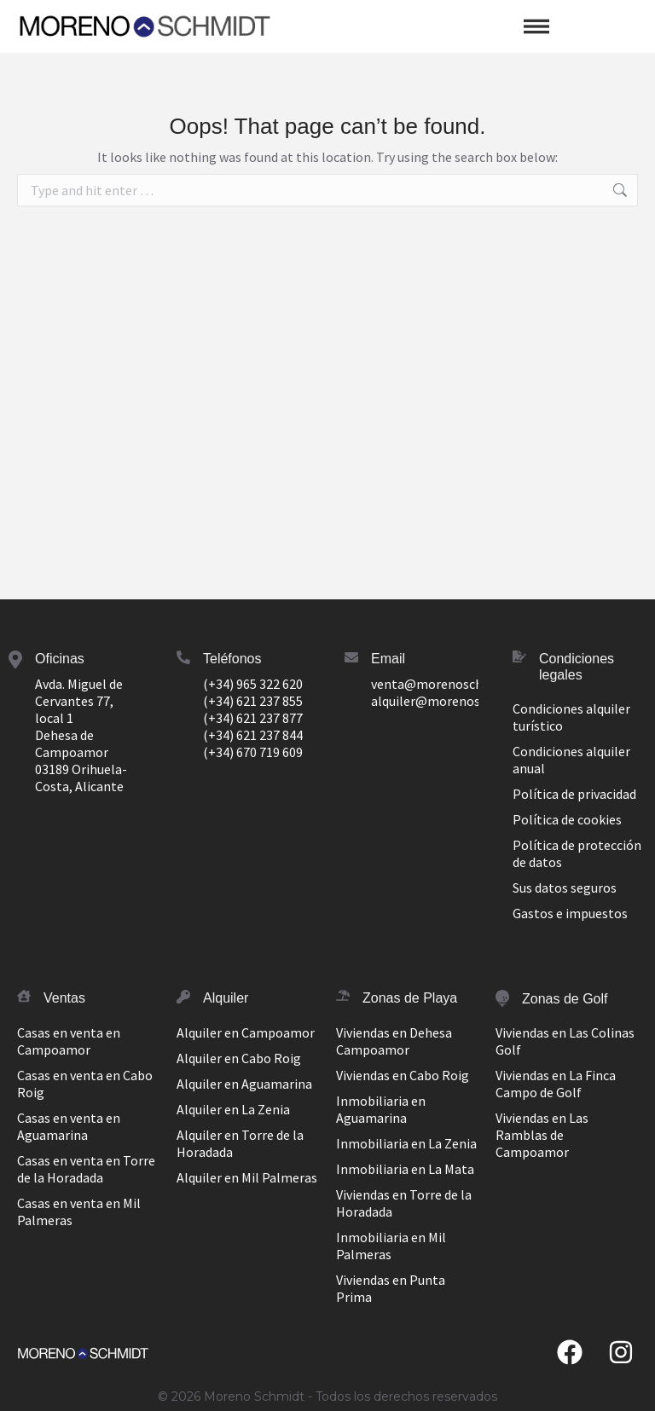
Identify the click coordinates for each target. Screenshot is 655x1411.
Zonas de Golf (565, 999)
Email (388, 658)
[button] (536, 26)
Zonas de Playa (409, 998)
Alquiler (225, 998)
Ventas (64, 998)
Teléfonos (232, 658)
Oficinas (59, 658)
